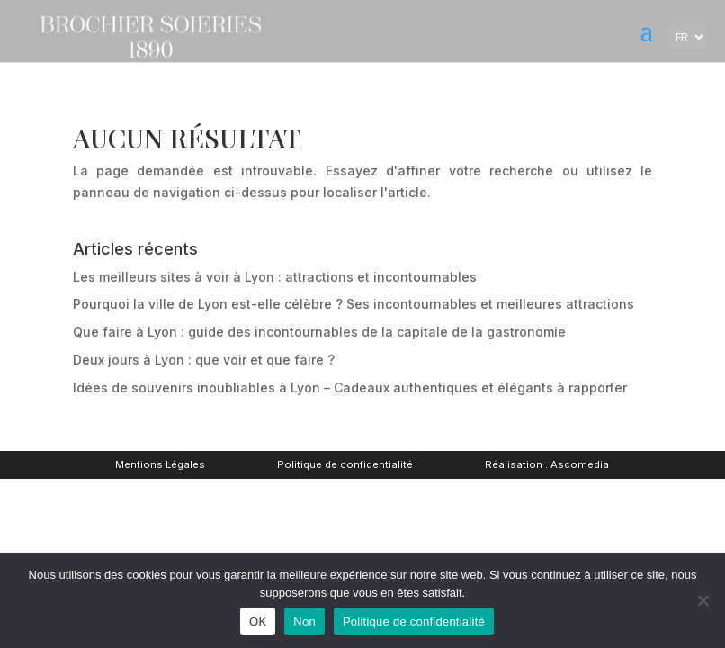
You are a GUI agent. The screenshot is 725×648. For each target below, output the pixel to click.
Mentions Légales (160, 464)
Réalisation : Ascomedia (547, 464)
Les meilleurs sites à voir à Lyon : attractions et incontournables (275, 276)
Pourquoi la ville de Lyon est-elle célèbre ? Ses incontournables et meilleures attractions (353, 303)
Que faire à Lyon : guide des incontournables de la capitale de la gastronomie (319, 331)
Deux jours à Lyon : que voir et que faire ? (204, 359)
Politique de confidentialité (345, 464)
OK (257, 621)
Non (304, 621)
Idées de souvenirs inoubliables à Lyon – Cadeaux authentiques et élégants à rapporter (350, 387)
